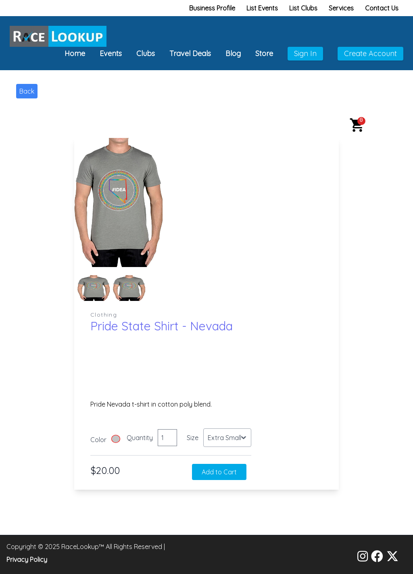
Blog (233, 53)
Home (75, 53)
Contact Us (381, 8)
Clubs (145, 53)
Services (341, 8)
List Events (262, 8)
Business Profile (212, 8)
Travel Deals (190, 53)
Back (26, 91)
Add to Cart (219, 472)
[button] (357, 125)
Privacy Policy (26, 559)
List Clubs (303, 8)
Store (264, 53)
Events (111, 53)
